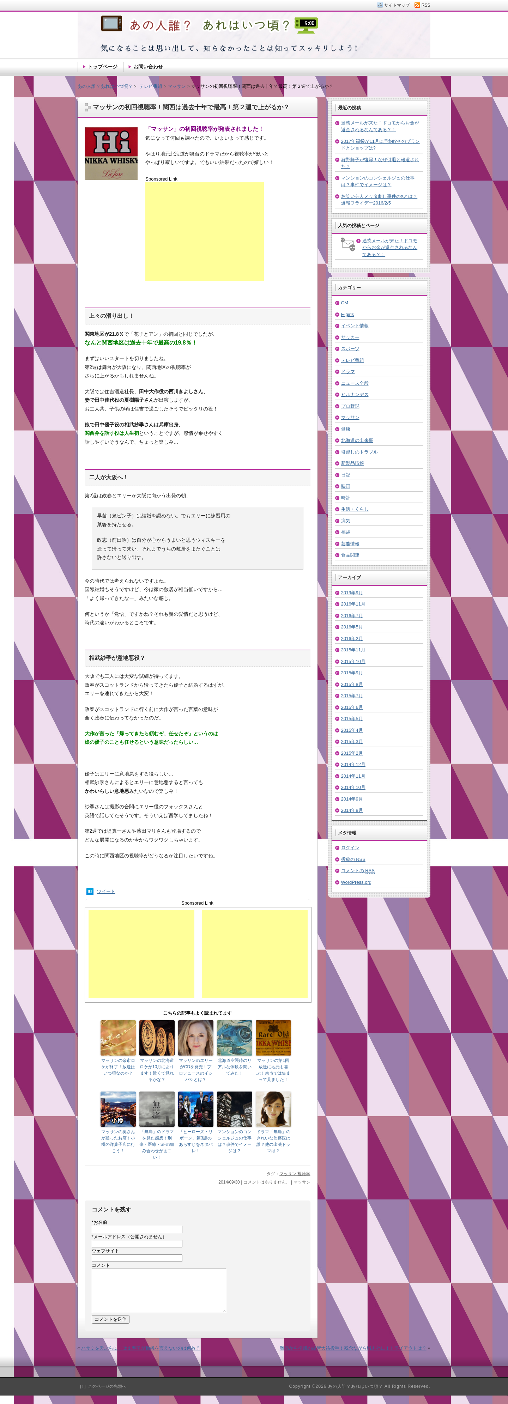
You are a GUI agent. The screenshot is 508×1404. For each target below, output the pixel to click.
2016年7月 (352, 615)
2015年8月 (352, 684)
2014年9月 (352, 799)
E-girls (347, 314)
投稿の (353, 859)
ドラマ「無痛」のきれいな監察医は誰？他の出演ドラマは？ (273, 1141)
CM (344, 302)
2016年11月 (353, 604)
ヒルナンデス (355, 394)
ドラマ (348, 371)
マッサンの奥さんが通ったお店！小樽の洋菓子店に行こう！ (118, 1141)
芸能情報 (350, 543)
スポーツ (350, 348)
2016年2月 (352, 638)
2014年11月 (353, 776)
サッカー (350, 337)
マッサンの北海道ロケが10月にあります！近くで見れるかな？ (157, 1070)
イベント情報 (355, 325)
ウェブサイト (105, 1250)
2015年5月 (352, 718)
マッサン (302, 1182)
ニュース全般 (355, 383)
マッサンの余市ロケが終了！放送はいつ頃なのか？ (118, 1067)
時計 (345, 497)
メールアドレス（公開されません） (129, 1236)
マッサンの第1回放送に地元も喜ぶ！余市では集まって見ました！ (273, 1070)
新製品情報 (352, 463)
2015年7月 (352, 695)
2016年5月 (352, 627)
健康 (345, 429)
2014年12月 (353, 764)
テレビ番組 (352, 360)
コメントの (358, 871)
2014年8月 (352, 810)
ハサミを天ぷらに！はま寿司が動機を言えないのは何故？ (140, 1356)
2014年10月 (353, 787)
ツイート (106, 891)
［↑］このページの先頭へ (102, 1394)
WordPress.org (356, 882)
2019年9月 (352, 592)
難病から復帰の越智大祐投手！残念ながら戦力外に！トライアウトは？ (353, 1356)
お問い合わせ (148, 66)
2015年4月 (352, 730)
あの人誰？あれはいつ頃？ (105, 86)
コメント (101, 1265)
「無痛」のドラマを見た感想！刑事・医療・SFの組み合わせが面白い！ (156, 1144)
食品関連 (350, 555)
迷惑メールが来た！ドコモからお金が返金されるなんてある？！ (389, 247)
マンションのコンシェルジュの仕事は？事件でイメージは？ (235, 1141)
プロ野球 (350, 406)
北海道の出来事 (357, 440)
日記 (345, 475)
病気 (345, 520)
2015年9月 (352, 672)
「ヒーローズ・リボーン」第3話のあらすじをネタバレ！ (196, 1141)
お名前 (99, 1222)
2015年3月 (352, 741)
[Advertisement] (204, 231)
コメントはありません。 (266, 1182)
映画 (345, 486)
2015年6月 (352, 707)
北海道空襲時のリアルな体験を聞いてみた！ (235, 1067)
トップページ (102, 66)
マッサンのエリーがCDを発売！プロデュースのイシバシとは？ (196, 1070)
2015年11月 (353, 649)
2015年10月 (353, 661)
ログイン (350, 847)
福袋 (345, 532)
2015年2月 (352, 753)
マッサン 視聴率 (294, 1173)
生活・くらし (355, 509)
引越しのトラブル (359, 452)
